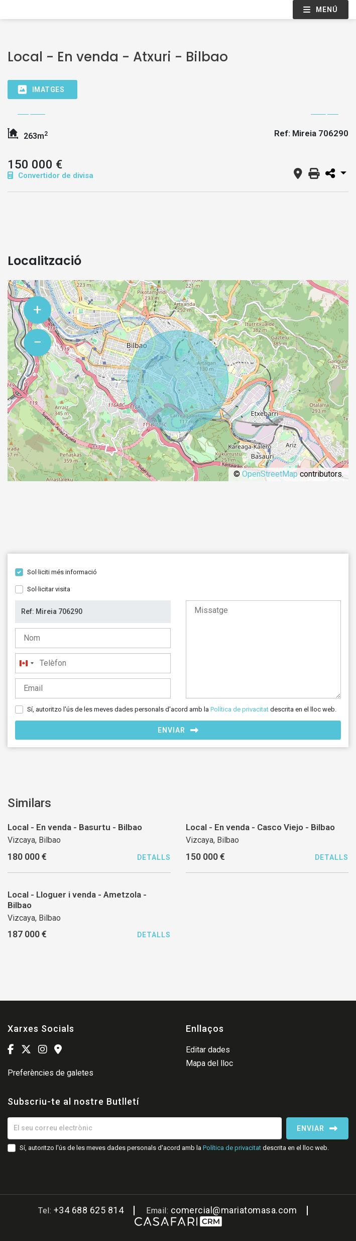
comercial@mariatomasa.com (234, 1210)
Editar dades (208, 1049)
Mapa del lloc (209, 1063)
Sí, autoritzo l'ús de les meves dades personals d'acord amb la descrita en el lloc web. (181, 709)
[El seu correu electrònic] (145, 1128)
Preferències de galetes (50, 1073)
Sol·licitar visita (48, 589)
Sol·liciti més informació (62, 572)
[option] (178, 114)
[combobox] (26, 663)
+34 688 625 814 (89, 1210)
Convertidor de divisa (50, 175)
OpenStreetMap (270, 474)
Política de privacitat (239, 709)
